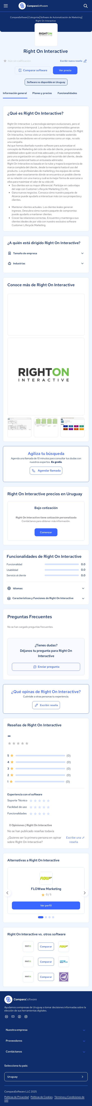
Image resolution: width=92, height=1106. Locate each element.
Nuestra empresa (46, 1030)
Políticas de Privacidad (16, 1097)
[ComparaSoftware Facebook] (19, 1016)
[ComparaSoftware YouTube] (13, 1016)
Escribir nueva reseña (73, 61)
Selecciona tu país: (16, 1065)
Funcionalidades (67, 93)
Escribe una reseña (75, 840)
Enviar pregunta (46, 667)
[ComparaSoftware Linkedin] (6, 1016)
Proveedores (46, 1041)
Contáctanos (46, 1052)
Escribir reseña (46, 705)
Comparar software (32, 70)
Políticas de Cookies (42, 1097)
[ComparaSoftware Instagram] (26, 1016)
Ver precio (65, 70)
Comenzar (46, 532)
